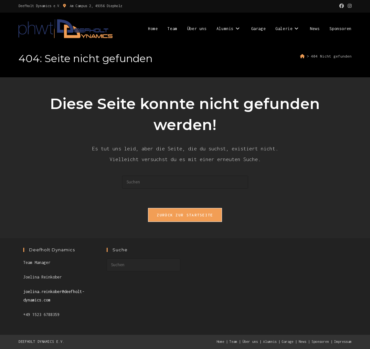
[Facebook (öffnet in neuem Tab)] (341, 6)
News (302, 342)
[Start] (302, 56)
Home (220, 342)
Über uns (250, 342)
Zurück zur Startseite (185, 215)
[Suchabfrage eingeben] (185, 182)
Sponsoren (320, 342)
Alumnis (270, 342)
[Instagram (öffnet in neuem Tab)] (349, 6)
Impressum (343, 342)
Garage (287, 342)
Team (233, 342)
